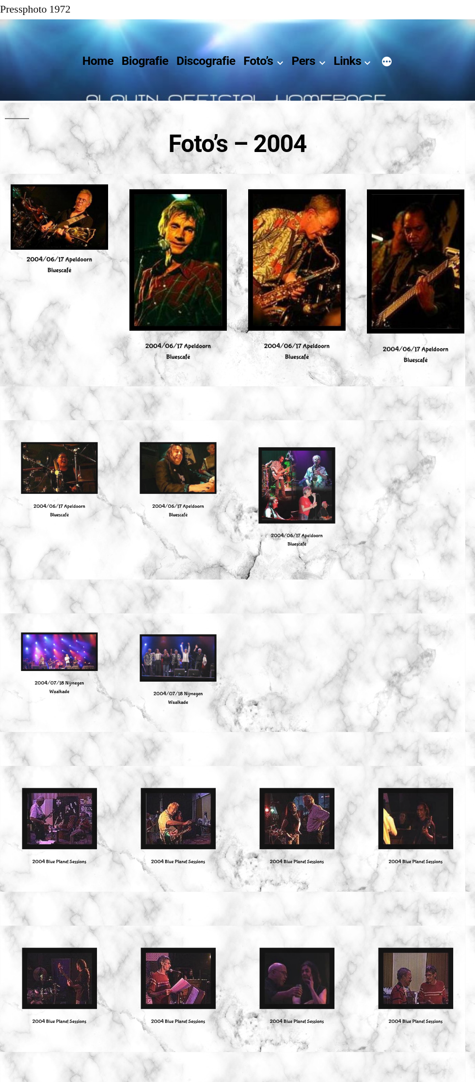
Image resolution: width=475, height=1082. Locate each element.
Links (347, 61)
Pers (303, 61)
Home (97, 61)
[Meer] (387, 63)
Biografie (145, 61)
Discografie (206, 61)
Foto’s (258, 61)
